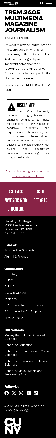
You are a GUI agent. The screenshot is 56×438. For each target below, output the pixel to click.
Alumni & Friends (16, 256)
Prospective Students (19, 250)
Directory (11, 274)
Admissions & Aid (16, 200)
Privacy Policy (14, 317)
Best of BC (40, 200)
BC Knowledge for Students (23, 305)
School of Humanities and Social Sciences (27, 353)
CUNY (8, 280)
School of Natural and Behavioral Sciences (27, 362)
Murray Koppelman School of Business (24, 336)
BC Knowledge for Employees (25, 311)
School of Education (18, 345)
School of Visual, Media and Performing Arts (23, 372)
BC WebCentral (15, 292)
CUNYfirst (11, 286)
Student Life (16, 208)
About (40, 191)
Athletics (10, 299)
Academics (16, 191)
